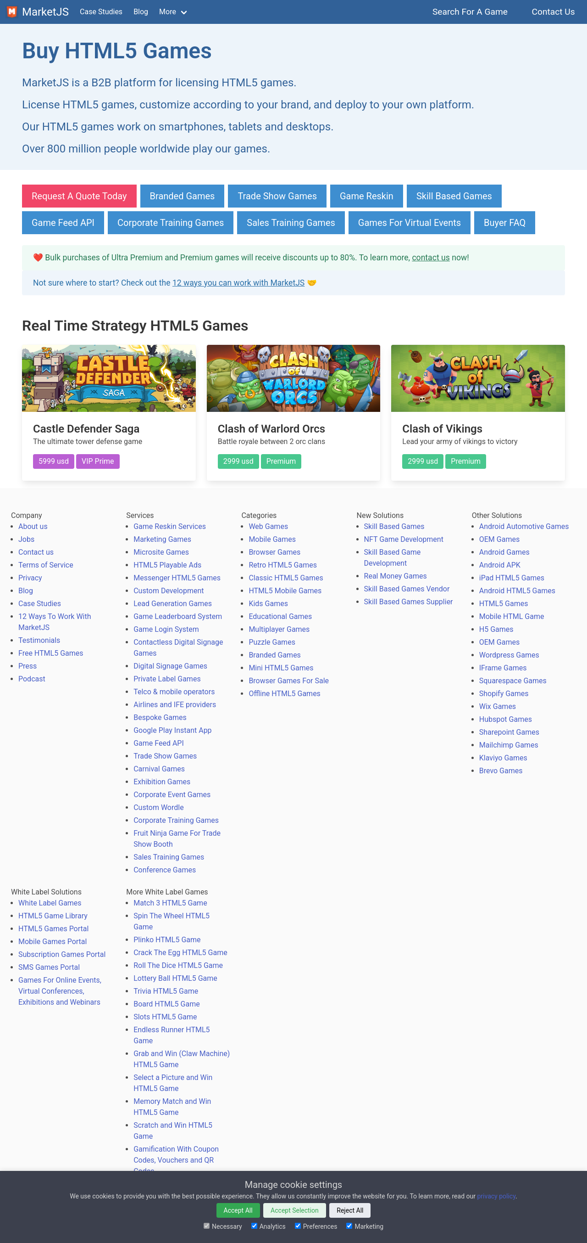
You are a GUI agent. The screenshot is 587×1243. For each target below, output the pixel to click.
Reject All (350, 1210)
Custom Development (168, 590)
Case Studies (101, 11)
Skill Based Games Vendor (407, 589)
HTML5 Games (503, 603)
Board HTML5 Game (166, 1004)
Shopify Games (504, 693)
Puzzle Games (272, 642)
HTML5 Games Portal (53, 928)
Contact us (36, 552)
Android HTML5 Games (517, 590)
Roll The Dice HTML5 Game (178, 965)
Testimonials (39, 640)
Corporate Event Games (171, 794)
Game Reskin (366, 196)
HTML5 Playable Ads (167, 565)
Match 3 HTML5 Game (170, 903)
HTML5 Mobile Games (285, 590)
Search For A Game (470, 11)
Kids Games (268, 603)
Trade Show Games (277, 196)
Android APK (500, 565)
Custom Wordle (158, 807)
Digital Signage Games (170, 666)
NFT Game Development (403, 539)
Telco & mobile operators (174, 691)
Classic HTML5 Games (286, 578)
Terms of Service (45, 565)
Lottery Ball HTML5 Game (175, 978)
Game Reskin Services (169, 526)
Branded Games (182, 196)
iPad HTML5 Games (511, 578)
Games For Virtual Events (409, 222)
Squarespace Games (513, 680)
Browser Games (274, 552)
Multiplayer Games (279, 629)
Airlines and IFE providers (174, 704)
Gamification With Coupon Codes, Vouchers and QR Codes (176, 1160)
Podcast (31, 679)
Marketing (364, 1226)
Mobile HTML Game (511, 616)
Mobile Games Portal (52, 941)
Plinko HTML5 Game (166, 939)
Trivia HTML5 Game (165, 991)
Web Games (268, 526)
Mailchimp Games (508, 745)
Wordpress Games (509, 655)
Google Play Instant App (172, 730)
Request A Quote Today (79, 196)
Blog (140, 11)
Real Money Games (395, 576)
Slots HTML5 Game (165, 1016)
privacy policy (496, 1196)
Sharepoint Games (509, 732)
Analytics (268, 1226)
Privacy (30, 578)
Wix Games (497, 706)
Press (27, 666)
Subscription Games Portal (61, 954)
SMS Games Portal (49, 967)
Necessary (223, 1226)
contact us (430, 257)
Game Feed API (63, 222)
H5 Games (496, 629)
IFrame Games (503, 668)
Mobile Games (272, 539)
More (167, 11)
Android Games (504, 552)
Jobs (26, 539)
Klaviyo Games (503, 758)
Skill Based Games (454, 196)
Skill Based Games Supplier (408, 601)
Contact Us (553, 11)
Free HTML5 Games (50, 653)
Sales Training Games (291, 222)
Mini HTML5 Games (281, 668)
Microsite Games (161, 552)
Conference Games (164, 870)
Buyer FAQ (505, 222)
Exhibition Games (161, 781)
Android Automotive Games (524, 526)
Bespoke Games (160, 717)
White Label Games (50, 903)
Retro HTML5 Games (283, 565)
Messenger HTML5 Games (177, 578)
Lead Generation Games (172, 603)
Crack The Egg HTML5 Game (180, 952)
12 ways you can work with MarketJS (238, 282)
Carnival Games (159, 769)
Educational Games (280, 616)
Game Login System (166, 629)
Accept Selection (295, 1210)
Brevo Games (501, 770)
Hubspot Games (505, 719)
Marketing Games (162, 539)
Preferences (316, 1226)
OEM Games (499, 539)
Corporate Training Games (170, 222)
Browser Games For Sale (289, 680)
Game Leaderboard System (177, 616)
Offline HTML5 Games (285, 693)
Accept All (238, 1210)
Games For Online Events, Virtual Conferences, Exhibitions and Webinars (59, 991)
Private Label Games (166, 679)
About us (33, 526)
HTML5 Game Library (53, 915)
